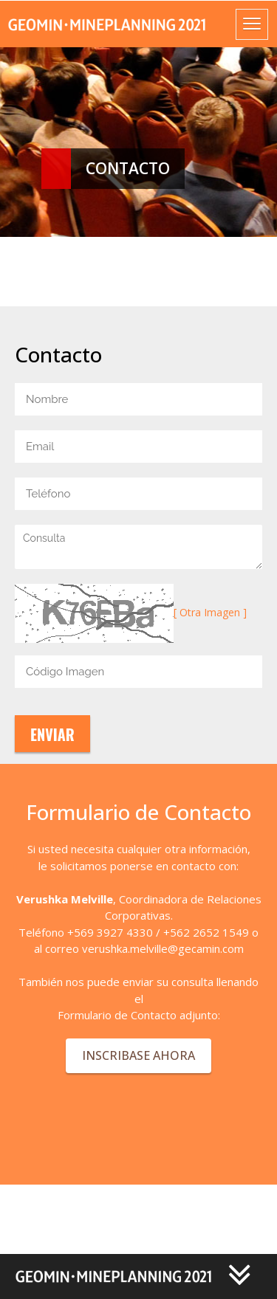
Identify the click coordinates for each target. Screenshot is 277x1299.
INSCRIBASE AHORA (138, 1055)
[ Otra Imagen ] (210, 612)
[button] (133, 1275)
